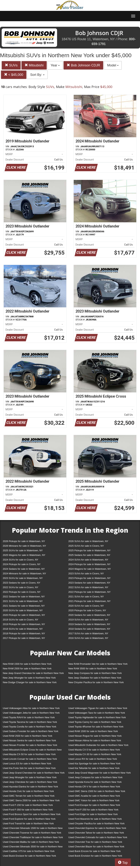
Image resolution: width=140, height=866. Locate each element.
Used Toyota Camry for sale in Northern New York (94, 722)
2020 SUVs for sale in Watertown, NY (23, 610)
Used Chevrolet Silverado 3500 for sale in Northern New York (33, 847)
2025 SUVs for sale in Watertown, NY (23, 550)
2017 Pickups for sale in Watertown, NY (24, 638)
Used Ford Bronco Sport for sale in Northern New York (32, 814)
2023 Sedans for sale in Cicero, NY (21, 582)
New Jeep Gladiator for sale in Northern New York (94, 677)
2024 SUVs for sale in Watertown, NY (88, 559)
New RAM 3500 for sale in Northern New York (92, 668)
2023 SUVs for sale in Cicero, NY (86, 573)
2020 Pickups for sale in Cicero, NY (87, 610)
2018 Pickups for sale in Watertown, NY (24, 633)
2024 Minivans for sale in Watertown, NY (24, 573)
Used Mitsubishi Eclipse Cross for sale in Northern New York (32, 750)
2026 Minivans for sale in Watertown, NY (24, 545)
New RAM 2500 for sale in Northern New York (27, 668)
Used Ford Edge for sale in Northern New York (93, 814)
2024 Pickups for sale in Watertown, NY (89, 564)
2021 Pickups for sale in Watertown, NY (89, 601)
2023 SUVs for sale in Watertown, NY (23, 578)
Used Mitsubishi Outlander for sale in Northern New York (98, 745)
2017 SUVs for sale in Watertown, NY (88, 633)
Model (113, 65)
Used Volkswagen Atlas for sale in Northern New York (31, 708)
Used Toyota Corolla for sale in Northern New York (29, 726)
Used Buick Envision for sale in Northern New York (95, 855)
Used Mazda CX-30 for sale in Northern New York (94, 754)
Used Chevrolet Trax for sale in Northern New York (95, 842)
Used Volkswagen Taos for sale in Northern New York (96, 712)
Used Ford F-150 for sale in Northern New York (28, 805)
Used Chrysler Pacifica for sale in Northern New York (96, 823)
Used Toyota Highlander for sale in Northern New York (97, 717)
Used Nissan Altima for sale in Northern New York (94, 740)
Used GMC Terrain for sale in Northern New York (28, 795)
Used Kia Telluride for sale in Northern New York (93, 768)
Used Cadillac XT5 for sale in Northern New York (28, 851)
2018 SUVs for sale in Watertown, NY (23, 628)
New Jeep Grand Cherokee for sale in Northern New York (33, 673)
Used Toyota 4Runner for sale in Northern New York (95, 726)
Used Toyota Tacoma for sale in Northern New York (30, 722)
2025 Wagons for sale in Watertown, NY (24, 555)
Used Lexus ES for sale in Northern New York (27, 763)
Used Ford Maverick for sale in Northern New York (95, 818)
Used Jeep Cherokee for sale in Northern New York (30, 782)
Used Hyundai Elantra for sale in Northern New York (30, 786)
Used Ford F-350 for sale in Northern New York (28, 809)
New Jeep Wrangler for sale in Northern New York (29, 677)
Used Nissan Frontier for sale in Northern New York (30, 745)
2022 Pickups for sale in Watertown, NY (89, 592)
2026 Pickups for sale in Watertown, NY (24, 541)
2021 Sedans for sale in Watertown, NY (24, 605)
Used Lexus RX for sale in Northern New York (92, 759)
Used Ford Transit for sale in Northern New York (28, 823)
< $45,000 (13, 75)
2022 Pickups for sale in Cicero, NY (21, 592)
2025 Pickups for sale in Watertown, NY (89, 550)
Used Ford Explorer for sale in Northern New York (29, 818)
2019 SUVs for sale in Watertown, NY (88, 619)
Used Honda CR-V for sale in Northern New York (94, 786)
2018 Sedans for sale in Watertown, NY (89, 628)
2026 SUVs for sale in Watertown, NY (88, 541)
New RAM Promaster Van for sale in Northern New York (98, 664)
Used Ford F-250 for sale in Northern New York (93, 809)
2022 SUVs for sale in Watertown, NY (88, 587)
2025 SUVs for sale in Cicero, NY (86, 545)
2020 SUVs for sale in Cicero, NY (86, 605)
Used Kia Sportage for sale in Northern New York (94, 763)
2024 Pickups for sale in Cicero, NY (21, 564)
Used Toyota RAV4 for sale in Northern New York (29, 717)
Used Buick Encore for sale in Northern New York (94, 851)
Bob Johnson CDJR (83, 65)
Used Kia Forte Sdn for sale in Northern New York (29, 768)
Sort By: (37, 75)
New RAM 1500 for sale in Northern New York (27, 664)
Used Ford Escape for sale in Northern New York (94, 805)
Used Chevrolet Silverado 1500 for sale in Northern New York (33, 829)
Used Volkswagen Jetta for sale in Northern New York (31, 712)
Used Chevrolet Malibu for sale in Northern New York (31, 842)
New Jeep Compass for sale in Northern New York (95, 673)
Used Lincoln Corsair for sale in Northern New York (30, 759)
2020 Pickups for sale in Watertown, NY (24, 615)
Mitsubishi (34, 65)
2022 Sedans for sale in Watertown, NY (24, 596)
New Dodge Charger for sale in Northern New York (30, 682)
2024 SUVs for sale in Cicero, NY (20, 559)
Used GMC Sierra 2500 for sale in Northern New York (31, 800)
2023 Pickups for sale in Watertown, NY (89, 578)
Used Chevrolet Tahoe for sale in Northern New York (96, 832)
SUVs (11, 65)
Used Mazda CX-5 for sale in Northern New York (94, 749)
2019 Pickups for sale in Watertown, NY (24, 624)
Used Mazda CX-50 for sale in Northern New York (29, 754)
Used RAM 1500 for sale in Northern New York (93, 731)
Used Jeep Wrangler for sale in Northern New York (30, 777)
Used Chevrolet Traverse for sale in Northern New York (32, 832)
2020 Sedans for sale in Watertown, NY (89, 615)
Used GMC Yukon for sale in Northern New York (93, 800)
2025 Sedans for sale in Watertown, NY (89, 555)
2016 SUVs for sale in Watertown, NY (88, 638)
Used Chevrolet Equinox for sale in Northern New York (97, 828)
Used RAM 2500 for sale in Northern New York (27, 735)
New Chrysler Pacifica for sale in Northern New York (96, 682)
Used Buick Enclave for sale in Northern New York (29, 855)
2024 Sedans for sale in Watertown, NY (24, 568)
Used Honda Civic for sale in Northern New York (28, 791)
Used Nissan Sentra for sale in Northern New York (29, 740)
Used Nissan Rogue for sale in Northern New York (95, 735)
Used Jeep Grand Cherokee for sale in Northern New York (34, 772)
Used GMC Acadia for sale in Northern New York (94, 795)
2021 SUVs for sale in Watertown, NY (23, 601)
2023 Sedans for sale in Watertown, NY (89, 582)
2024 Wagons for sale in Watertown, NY (89, 568)
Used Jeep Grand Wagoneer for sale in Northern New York (99, 772)
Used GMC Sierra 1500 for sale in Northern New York (96, 791)
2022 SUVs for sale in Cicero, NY (20, 587)
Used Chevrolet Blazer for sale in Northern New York (96, 846)
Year (55, 65)
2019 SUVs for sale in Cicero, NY (20, 619)
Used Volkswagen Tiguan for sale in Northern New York (97, 708)
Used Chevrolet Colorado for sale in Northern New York (97, 837)
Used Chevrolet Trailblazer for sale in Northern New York (33, 837)
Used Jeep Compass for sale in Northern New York (95, 777)
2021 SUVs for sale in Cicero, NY (86, 596)
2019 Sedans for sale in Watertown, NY (89, 624)
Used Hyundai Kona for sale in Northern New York (95, 782)
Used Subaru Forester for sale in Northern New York (30, 731)
